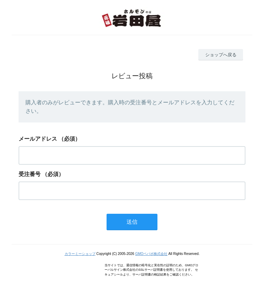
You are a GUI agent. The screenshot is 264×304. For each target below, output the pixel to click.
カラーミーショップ (80, 254)
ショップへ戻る (220, 54)
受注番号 (30, 174)
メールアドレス (38, 139)
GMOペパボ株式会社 (151, 254)
